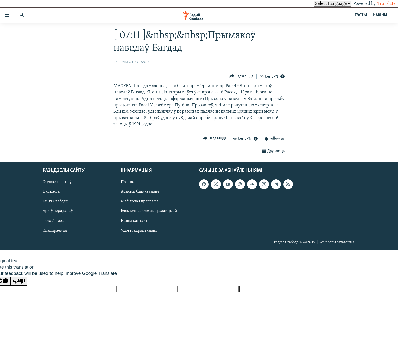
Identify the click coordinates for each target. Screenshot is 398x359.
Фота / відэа (53, 221)
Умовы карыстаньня (139, 231)
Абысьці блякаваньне (140, 192)
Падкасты (51, 192)
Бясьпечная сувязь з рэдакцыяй (149, 211)
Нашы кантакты (135, 221)
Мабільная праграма (139, 202)
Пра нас (128, 182)
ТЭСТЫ (361, 15)
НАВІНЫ (380, 15)
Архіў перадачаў (58, 211)
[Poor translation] (19, 281)
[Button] (241, 76)
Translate (382, 3)
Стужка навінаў (57, 182)
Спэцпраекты (55, 231)
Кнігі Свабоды (55, 202)
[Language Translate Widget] (324, 4)
